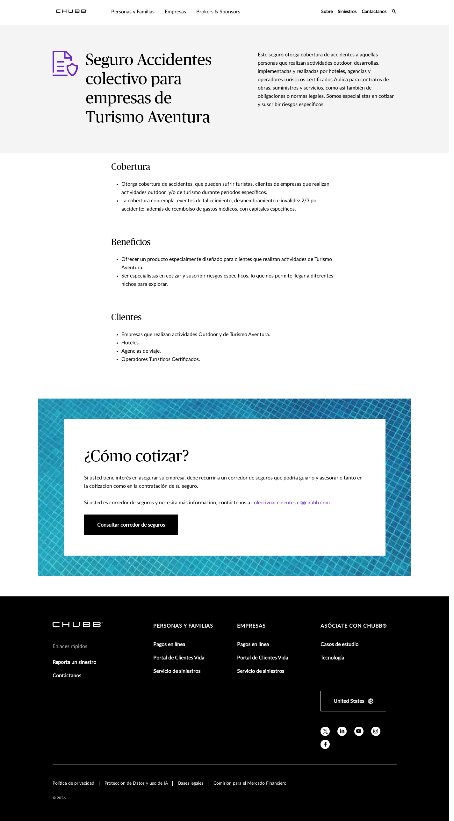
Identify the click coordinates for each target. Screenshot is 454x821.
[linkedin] (342, 731)
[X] (325, 731)
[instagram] (375, 731)
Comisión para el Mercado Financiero (249, 783)
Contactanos (374, 12)
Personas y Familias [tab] (133, 11)
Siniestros (347, 12)
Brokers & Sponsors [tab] (218, 11)
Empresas (251, 626)
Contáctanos (67, 675)
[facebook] (325, 744)
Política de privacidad (73, 783)
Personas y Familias (183, 626)
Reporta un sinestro (74, 662)
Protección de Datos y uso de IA (136, 783)
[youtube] (359, 731)
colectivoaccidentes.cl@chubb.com (290, 502)
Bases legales (190, 783)
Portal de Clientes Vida (178, 657)
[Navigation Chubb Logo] (72, 12)
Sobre (327, 12)
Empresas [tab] (175, 11)
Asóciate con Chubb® (354, 626)
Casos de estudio (339, 644)
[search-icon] (394, 12)
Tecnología (332, 657)
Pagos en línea (169, 644)
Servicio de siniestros (176, 671)
